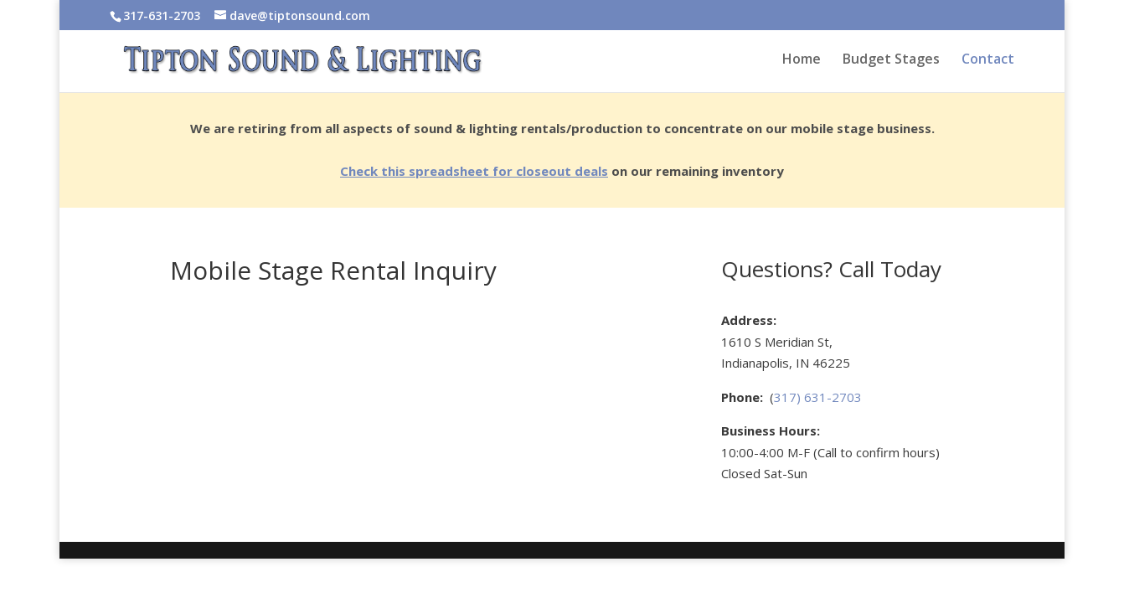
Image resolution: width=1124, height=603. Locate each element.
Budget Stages (891, 60)
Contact (988, 60)
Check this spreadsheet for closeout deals (474, 170)
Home (801, 60)
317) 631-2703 (818, 397)
